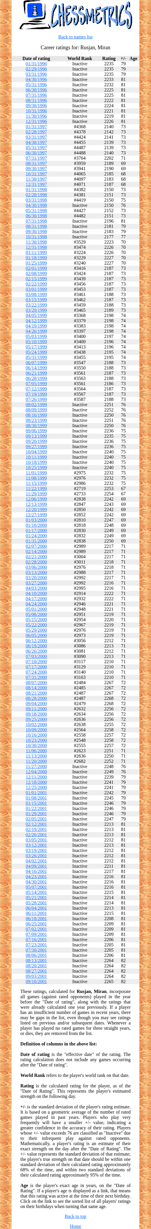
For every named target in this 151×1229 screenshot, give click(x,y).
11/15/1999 (36, 483)
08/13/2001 (36, 960)
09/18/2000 (36, 714)
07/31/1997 (36, 158)
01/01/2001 (36, 792)
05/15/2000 (36, 619)
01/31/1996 (36, 63)
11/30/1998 (36, 242)
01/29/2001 (36, 813)
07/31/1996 (36, 95)
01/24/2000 (36, 535)
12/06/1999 (36, 498)
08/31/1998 (36, 226)
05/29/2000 (36, 630)
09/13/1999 (36, 436)
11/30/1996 (36, 116)
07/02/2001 (36, 929)
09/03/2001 (36, 976)
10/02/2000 (36, 724)
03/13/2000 (36, 572)
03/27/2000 (36, 582)
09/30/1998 (36, 231)
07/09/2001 (36, 934)
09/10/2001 (36, 981)
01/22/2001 (36, 808)
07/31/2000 (36, 677)
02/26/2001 (36, 834)
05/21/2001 (36, 897)
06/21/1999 (36, 373)
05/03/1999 (36, 336)
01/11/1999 (36, 252)
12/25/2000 (36, 787)
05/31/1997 (36, 147)
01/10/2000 (36, 525)
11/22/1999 (36, 488)
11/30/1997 (36, 179)
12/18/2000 (36, 782)
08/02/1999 (36, 404)
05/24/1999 (36, 352)
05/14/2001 (36, 892)
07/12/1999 (36, 388)
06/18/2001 (36, 918)
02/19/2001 (36, 829)
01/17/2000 (36, 530)
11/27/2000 (36, 766)
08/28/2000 (36, 698)
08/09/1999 (36, 409)
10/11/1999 (36, 457)
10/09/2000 (36, 729)
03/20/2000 (36, 577)
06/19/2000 (36, 645)
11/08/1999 (36, 478)
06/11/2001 (36, 913)
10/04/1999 (36, 451)
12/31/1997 (36, 184)
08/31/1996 (36, 100)
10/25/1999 (36, 467)
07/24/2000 (36, 672)
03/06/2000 (36, 567)
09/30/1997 (36, 168)
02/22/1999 (36, 283)
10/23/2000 (36, 740)
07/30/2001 (36, 950)
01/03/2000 (36, 519)
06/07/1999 (36, 362)
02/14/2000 (36, 551)
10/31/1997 (36, 173)
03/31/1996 (36, 74)
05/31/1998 (36, 210)
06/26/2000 (36, 651)
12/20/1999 (36, 509)
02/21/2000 (36, 556)
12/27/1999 (36, 514)
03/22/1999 (36, 304)
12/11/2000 (36, 776)
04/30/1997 (36, 142)
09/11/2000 (36, 708)
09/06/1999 (36, 430)
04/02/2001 (36, 860)
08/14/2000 (36, 687)
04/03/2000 (36, 588)
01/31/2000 (36, 540)
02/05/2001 (36, 818)
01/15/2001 (36, 803)
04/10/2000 (36, 593)
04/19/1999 (36, 325)
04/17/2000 (36, 598)
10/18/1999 (36, 462)
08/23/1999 (36, 420)
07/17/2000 (36, 666)
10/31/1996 (36, 110)
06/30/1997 (36, 152)
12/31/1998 (36, 247)
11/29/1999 (36, 493)
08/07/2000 (36, 682)
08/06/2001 (36, 955)
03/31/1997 (36, 137)
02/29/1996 (36, 68)
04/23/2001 (36, 876)
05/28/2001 (36, 902)
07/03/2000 (36, 656)
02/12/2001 (36, 824)
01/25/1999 (36, 262)
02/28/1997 (36, 131)
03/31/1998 (36, 200)
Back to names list (75, 36)
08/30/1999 (36, 425)
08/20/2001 (36, 965)
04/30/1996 (36, 79)
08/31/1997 (36, 163)
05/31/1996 (36, 84)
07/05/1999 (36, 383)
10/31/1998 (36, 236)
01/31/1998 (36, 189)
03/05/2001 (36, 839)
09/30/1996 (36, 105)
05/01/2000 (36, 609)
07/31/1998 (36, 221)
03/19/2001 (36, 850)
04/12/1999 (36, 320)
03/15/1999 (36, 299)
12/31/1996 (36, 121)
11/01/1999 (36, 472)
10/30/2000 (36, 745)
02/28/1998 (36, 194)
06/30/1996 (36, 89)
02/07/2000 (36, 546)
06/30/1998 (36, 215)
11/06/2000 (36, 750)
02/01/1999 (36, 268)
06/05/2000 (36, 635)
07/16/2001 (36, 939)
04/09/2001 (36, 866)
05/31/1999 (36, 357)
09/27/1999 (36, 446)
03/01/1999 (36, 289)
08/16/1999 (36, 415)
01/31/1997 (36, 126)
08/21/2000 (36, 693)
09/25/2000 (36, 719)
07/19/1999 (36, 394)
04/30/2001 (36, 881)
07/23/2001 (36, 944)
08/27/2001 (36, 971)
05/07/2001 (36, 887)
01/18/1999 (36, 257)
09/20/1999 (36, 441)
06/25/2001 (36, 923)
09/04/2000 (36, 703)
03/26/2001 (36, 855)
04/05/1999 (36, 315)
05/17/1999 (36, 346)
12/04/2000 (36, 771)
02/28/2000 (36, 561)
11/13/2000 (36, 755)
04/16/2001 (36, 871)
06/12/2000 (36, 640)
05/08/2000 (36, 614)
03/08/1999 (36, 294)
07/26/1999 (36, 399)
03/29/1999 (36, 310)
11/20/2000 (36, 761)
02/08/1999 (36, 273)
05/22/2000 (36, 624)
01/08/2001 (36, 797)
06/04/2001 (36, 908)
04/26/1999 (36, 331)
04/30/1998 (36, 205)
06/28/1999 (36, 378)
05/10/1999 (36, 341)
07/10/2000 (36, 661)
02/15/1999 (36, 278)
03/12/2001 (36, 845)
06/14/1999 (36, 367)
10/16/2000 (36, 735)
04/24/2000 (36, 603)
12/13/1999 (36, 504)
